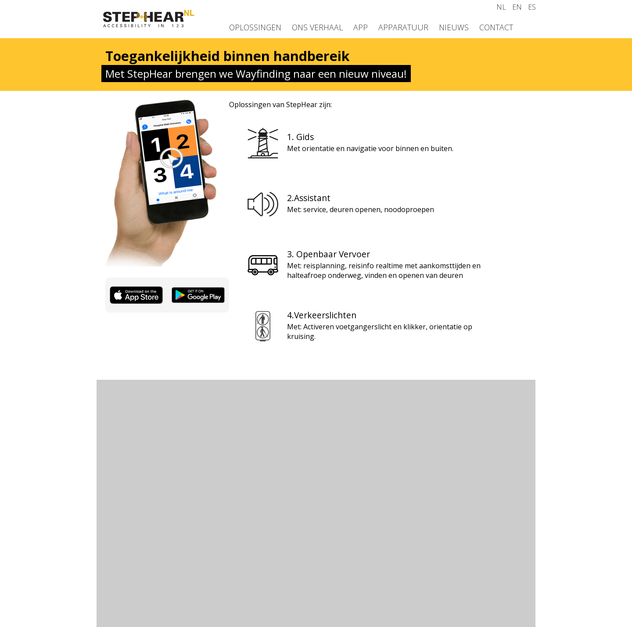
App (360, 27)
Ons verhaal (317, 27)
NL (501, 7)
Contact (496, 27)
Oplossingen (255, 27)
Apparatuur (403, 27)
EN (517, 7)
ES (532, 7)
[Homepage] (149, 24)
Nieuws (454, 27)
